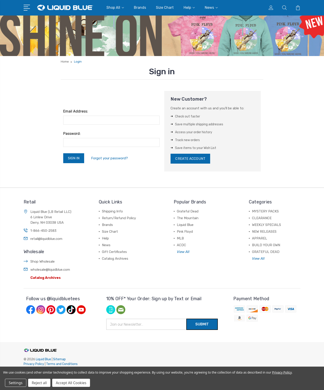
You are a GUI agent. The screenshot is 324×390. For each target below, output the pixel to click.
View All (183, 252)
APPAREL (259, 238)
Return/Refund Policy (119, 218)
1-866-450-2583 (43, 231)
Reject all (39, 382)
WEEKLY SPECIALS (266, 225)
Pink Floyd (185, 232)
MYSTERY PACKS (265, 211)
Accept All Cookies (71, 382)
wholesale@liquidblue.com (50, 270)
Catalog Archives (45, 278)
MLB (180, 238)
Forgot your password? (109, 158)
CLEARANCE (262, 218)
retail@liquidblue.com (46, 239)
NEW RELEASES (264, 232)
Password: (72, 133)
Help (189, 7)
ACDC (181, 245)
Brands (140, 7)
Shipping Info (112, 211)
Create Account (190, 159)
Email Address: (75, 111)
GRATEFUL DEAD (265, 252)
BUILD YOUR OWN (266, 245)
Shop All (115, 7)
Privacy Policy (34, 364)
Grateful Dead (187, 211)
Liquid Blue (185, 225)
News (211, 7)
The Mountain (187, 218)
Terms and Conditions (62, 364)
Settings (15, 382)
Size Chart (165, 7)
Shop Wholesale (42, 261)
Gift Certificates (114, 252)
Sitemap (59, 359)
